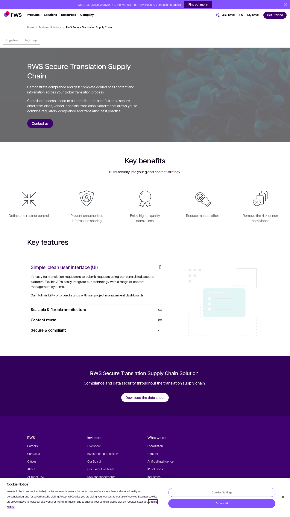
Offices (31, 461)
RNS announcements (101, 477)
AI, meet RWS (36, 477)
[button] (12, 13)
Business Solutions (50, 27)
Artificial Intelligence (160, 461)
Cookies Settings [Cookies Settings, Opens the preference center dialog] (222, 492)
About (31, 469)
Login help (31, 40)
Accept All (222, 503)
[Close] (283, 497)
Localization (155, 446)
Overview (93, 446)
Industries (154, 477)
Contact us (34, 453)
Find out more (198, 4)
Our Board (94, 461)
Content (152, 453)
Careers (32, 446)
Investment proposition (102, 453)
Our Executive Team (100, 469)
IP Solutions (155, 469)
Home (30, 27)
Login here (12, 40)
